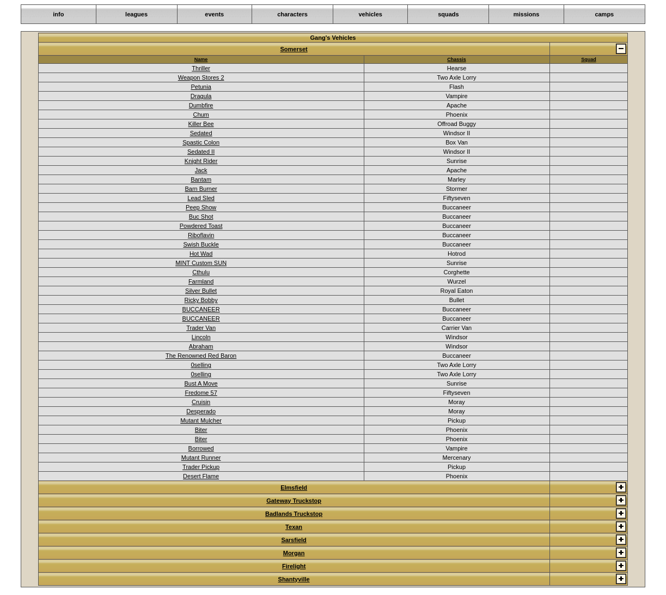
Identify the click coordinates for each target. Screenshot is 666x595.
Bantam (201, 179)
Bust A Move (201, 383)
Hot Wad (201, 253)
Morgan (294, 553)
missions (527, 14)
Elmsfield (293, 487)
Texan (293, 527)
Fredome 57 (201, 392)
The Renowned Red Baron (201, 355)
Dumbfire (201, 105)
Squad (588, 59)
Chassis (456, 59)
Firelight (293, 566)
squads (448, 14)
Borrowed (201, 448)
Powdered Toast (201, 226)
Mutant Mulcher (201, 420)
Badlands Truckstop (293, 513)
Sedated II (201, 151)
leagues (136, 14)
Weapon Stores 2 (201, 77)
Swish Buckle (200, 244)
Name (201, 59)
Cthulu (201, 272)
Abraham (201, 346)
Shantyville (294, 579)
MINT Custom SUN (201, 263)
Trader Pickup (200, 467)
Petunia (201, 86)
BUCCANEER (201, 309)
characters (292, 14)
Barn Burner (201, 188)
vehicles (370, 14)
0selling (201, 365)
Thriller (201, 68)
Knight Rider (201, 161)
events (214, 14)
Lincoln (201, 337)
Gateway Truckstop (293, 500)
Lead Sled (201, 198)
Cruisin (201, 402)
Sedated (201, 133)
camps (604, 14)
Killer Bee (201, 124)
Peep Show (201, 207)
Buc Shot (201, 216)
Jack (201, 170)
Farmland (200, 281)
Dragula (201, 96)
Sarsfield (293, 540)
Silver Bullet (201, 290)
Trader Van (201, 327)
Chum (201, 114)
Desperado (201, 411)
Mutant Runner (201, 457)
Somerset (294, 49)
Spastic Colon (200, 142)
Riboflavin (201, 235)
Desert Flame (201, 476)
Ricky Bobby (201, 300)
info (58, 14)
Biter (201, 429)
